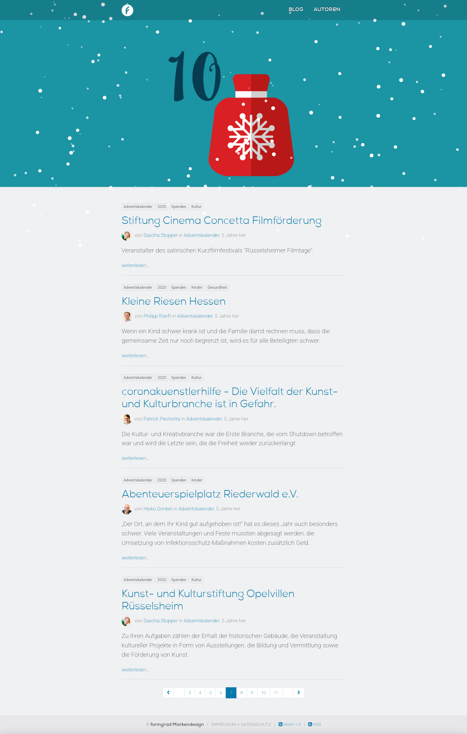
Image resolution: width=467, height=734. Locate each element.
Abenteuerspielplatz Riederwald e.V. (210, 495)
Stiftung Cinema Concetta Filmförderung (221, 221)
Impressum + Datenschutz (241, 724)
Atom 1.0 (290, 724)
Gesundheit (217, 287)
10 (263, 692)
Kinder (196, 287)
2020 (161, 206)
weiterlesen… (135, 265)
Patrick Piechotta (162, 419)
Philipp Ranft (157, 316)
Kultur (196, 206)
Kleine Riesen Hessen (174, 302)
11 (276, 692)
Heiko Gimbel (158, 509)
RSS (314, 724)
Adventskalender (138, 206)
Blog (296, 10)
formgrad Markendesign (177, 725)
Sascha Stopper (161, 235)
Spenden (178, 206)
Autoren (327, 10)
